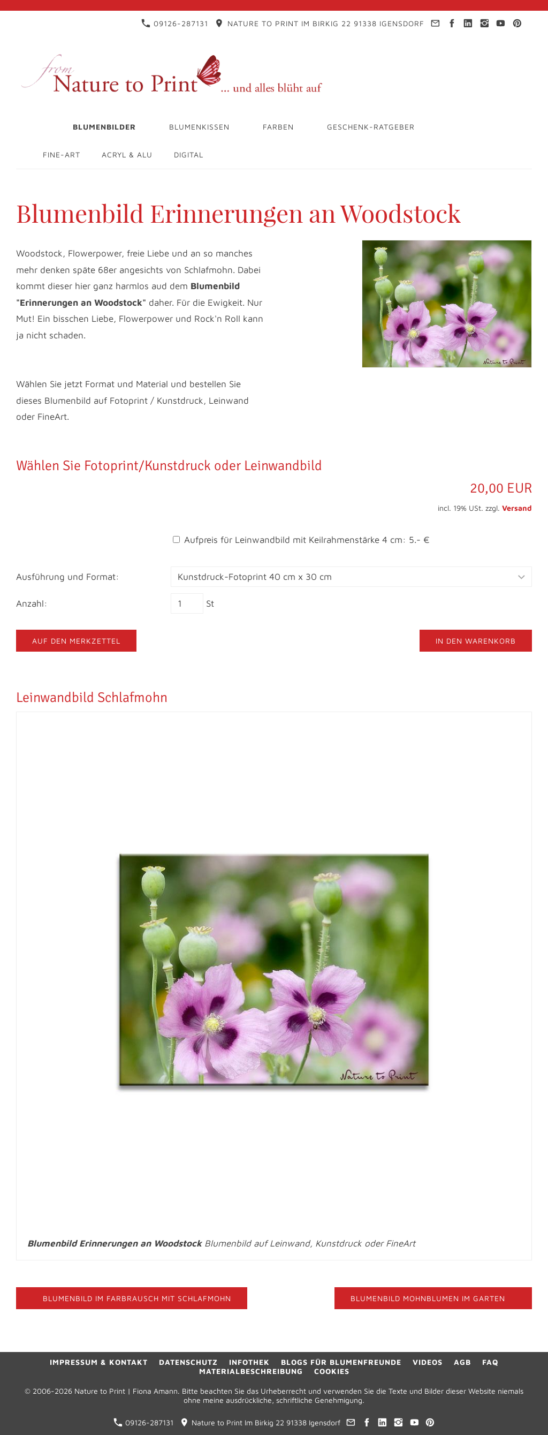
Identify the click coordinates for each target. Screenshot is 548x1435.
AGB (462, 1361)
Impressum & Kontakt (99, 1361)
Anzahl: (32, 603)
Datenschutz (188, 1361)
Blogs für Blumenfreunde (341, 1361)
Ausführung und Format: (67, 576)
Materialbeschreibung (251, 1371)
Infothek (249, 1361)
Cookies (331, 1371)
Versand (517, 507)
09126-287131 (174, 23)
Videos (428, 1361)
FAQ (490, 1361)
